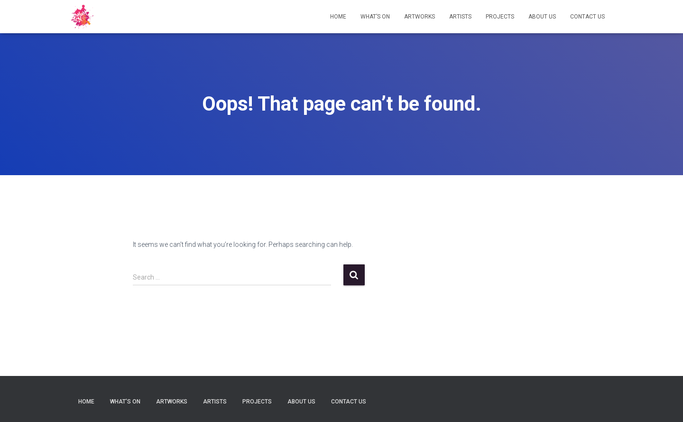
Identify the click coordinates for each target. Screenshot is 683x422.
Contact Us (587, 16)
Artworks (419, 16)
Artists (460, 16)
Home (338, 16)
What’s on (375, 16)
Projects (500, 16)
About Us (542, 16)
